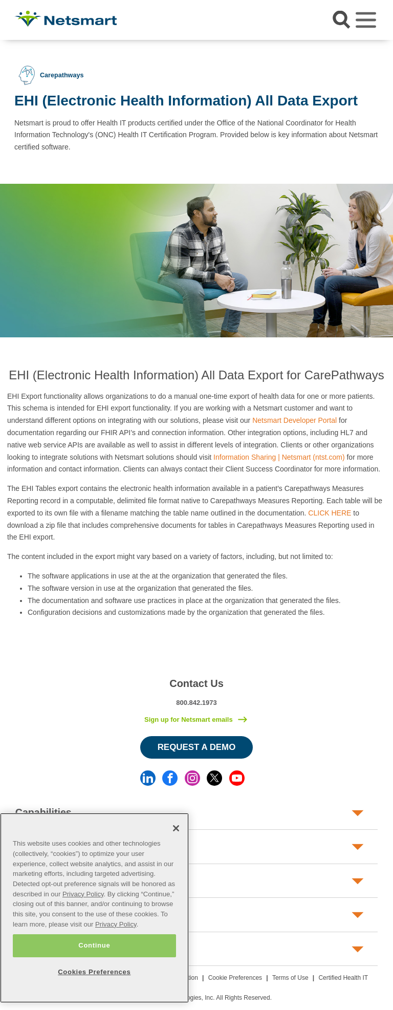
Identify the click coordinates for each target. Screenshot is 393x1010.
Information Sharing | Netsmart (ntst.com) (279, 457)
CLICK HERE (329, 513)
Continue (94, 945)
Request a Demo (197, 747)
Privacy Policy (83, 894)
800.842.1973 (196, 702)
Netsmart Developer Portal (294, 420)
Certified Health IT (343, 977)
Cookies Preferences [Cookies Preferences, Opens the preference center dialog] (94, 972)
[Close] (176, 828)
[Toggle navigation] (366, 20)
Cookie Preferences (235, 977)
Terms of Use (290, 977)
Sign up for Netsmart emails (188, 719)
